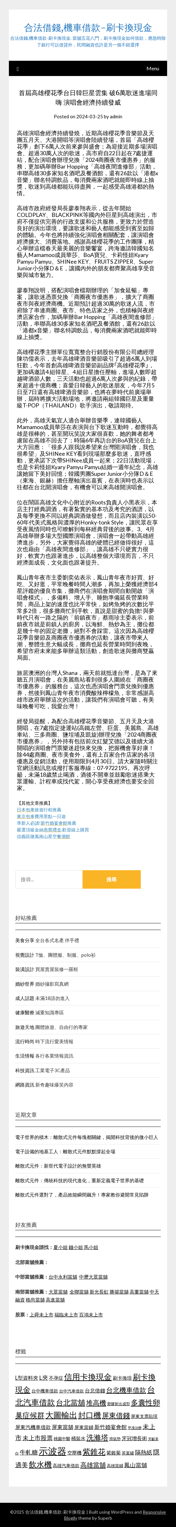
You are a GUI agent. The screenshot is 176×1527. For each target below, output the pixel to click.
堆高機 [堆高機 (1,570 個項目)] (96, 1402)
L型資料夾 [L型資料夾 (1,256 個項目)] (26, 1378)
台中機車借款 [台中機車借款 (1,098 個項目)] (44, 1390)
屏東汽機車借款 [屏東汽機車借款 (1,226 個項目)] (33, 1427)
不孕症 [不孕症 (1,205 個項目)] (56, 1378)
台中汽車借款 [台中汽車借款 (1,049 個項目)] (71, 1390)
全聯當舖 (79, 1291)
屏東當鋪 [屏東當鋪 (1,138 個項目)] (83, 1427)
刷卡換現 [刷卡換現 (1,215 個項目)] (122, 1378)
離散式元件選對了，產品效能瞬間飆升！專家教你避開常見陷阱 (82, 1194)
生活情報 (24, 1055)
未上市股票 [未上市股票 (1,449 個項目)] (38, 1437)
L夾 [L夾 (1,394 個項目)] (43, 1377)
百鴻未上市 (91, 1314)
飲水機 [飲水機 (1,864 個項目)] (40, 1464)
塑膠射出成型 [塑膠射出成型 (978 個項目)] (118, 1404)
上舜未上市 (41, 1314)
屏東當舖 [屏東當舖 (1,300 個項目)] (62, 1427)
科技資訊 (24, 1070)
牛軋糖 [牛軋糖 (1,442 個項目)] (29, 1452)
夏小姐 (60, 1247)
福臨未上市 (66, 1314)
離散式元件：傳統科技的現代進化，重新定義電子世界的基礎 (79, 1180)
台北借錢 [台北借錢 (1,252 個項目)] (95, 1390)
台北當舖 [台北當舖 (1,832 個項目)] (70, 1402)
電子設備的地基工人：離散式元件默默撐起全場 (65, 1151)
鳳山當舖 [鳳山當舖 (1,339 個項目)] (135, 1465)
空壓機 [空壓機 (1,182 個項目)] (74, 1452)
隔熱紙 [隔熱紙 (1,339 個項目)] (143, 1452)
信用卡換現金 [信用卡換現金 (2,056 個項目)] (88, 1376)
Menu (152, 68)
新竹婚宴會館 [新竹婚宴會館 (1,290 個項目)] (110, 1427)
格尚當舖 (35, 1299)
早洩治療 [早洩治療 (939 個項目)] (135, 1428)
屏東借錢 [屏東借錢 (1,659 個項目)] (116, 1415)
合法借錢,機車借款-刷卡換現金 (88, 27)
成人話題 (24, 998)
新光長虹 (99, 1291)
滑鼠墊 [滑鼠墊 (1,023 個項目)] (115, 1438)
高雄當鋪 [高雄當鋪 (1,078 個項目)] (115, 1465)
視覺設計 (24, 955)
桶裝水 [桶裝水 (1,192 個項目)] (78, 1438)
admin (116, 116)
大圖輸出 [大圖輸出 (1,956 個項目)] (61, 1414)
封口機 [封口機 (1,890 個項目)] (89, 1414)
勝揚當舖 (119, 1291)
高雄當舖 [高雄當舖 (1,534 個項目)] (93, 1464)
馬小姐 (91, 1247)
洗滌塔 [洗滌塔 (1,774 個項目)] (97, 1437)
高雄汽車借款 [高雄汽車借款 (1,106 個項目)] (66, 1465)
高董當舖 (139, 1291)
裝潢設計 (24, 969)
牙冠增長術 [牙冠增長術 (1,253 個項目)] (134, 1438)
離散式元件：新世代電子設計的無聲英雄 (58, 1166)
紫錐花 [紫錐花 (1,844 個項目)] (94, 1451)
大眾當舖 (58, 1291)
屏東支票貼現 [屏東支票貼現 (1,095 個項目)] (144, 1416)
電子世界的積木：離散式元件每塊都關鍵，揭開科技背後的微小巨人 (86, 1137)
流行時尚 (24, 1041)
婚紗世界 (24, 984)
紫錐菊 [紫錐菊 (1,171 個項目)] (113, 1452)
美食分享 (24, 940)
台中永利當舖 (63, 1277)
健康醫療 (24, 1012)
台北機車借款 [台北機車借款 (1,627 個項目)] (126, 1390)
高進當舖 (55, 1299)
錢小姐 (76, 1247)
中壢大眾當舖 (93, 1277)
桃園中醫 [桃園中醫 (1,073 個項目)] (62, 1438)
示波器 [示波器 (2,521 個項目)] (52, 1450)
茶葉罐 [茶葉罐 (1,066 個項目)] (128, 1452)
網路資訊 (24, 1084)
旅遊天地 (24, 1027)
